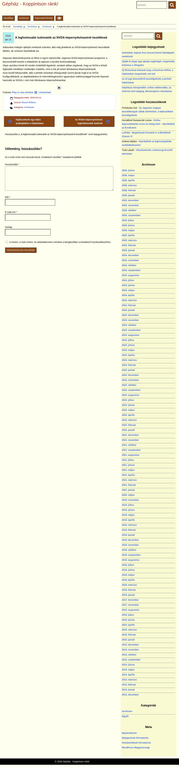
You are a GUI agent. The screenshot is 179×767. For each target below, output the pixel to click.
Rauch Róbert (29, 102)
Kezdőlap (8, 18)
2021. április (128, 475)
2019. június (128, 510)
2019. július (128, 505)
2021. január (128, 490)
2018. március (129, 585)
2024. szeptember (131, 270)
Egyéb (125, 716)
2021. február (129, 485)
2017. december (130, 600)
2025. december (130, 200)
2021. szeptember (131, 450)
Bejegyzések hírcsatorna (135, 738)
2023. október (129, 325)
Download (45, 92)
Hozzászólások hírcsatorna (136, 742)
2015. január (128, 639)
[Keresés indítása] (158, 36)
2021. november (130, 440)
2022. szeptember (131, 390)
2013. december (130, 694)
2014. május (128, 669)
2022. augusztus (130, 395)
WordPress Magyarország (136, 747)
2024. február (129, 305)
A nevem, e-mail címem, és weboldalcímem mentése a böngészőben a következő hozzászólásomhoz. (60, 242)
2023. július (128, 340)
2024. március (129, 300)
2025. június (128, 225)
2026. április (128, 180)
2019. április (128, 520)
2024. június (128, 285)
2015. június (128, 620)
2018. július (128, 565)
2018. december (130, 540)
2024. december (130, 255)
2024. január (128, 310)
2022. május (128, 410)
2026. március (129, 185)
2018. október (129, 550)
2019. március (129, 525)
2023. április (128, 355)
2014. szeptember (131, 659)
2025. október (129, 210)
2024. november (130, 260)
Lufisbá (126, 132)
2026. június (128, 170)
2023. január (128, 370)
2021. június (128, 465)
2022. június (128, 405)
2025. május (128, 230)
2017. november (130, 605)
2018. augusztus (130, 560)
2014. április (128, 674)
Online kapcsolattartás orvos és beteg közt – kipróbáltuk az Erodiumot (148, 124)
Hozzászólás (12, 164)
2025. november (130, 205)
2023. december (130, 315)
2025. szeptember (131, 215)
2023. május (128, 350)
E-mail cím (11, 212)
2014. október (129, 654)
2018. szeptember (131, 555)
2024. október (129, 265)
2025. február (129, 245)
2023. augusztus (130, 335)
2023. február (129, 365)
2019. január (128, 535)
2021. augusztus (130, 455)
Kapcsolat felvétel (44, 18)
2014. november (130, 649)
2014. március (129, 679)
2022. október (129, 385)
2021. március (129, 480)
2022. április (128, 415)
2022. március (129, 420)
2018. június (128, 570)
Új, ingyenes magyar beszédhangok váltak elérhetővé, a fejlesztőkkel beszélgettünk (147, 112)
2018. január (128, 595)
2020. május (128, 495)
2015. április (128, 625)
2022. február (129, 425)
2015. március (129, 629)
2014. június (128, 664)
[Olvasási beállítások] (59, 18)
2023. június (128, 345)
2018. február (129, 590)
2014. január (128, 689)
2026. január (128, 195)
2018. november (130, 545)
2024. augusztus (130, 275)
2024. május (128, 290)
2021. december (130, 435)
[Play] (59, 87)
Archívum (24, 18)
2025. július (128, 220)
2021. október (129, 445)
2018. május (128, 575)
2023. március (129, 360)
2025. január (128, 250)
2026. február (129, 190)
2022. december (130, 375)
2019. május (128, 515)
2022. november (130, 380)
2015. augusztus (130, 610)
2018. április (128, 580)
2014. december (130, 644)
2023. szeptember (131, 330)
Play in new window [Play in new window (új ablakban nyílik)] (24, 92)
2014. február (129, 684)
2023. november (130, 320)
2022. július (128, 400)
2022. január (128, 430)
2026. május (128, 175)
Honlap (8, 227)
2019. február (129, 530)
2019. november (130, 500)
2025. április (128, 235)
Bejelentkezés (129, 733)
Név (7, 197)
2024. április (128, 295)
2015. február (129, 634)
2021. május (128, 470)
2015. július (128, 615)
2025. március (129, 240)
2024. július (128, 280)
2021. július (128, 460)
